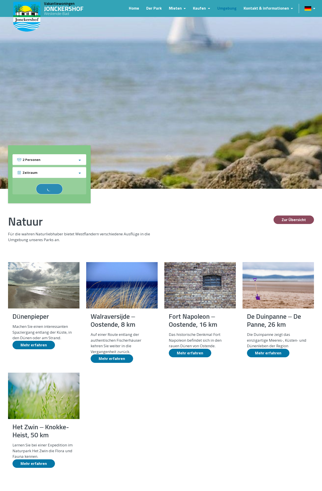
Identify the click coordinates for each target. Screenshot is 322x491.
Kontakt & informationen (266, 8)
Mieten (175, 8)
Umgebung (226, 8)
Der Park (153, 8)
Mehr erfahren (34, 345)
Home (133, 8)
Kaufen (199, 8)
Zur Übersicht (294, 219)
